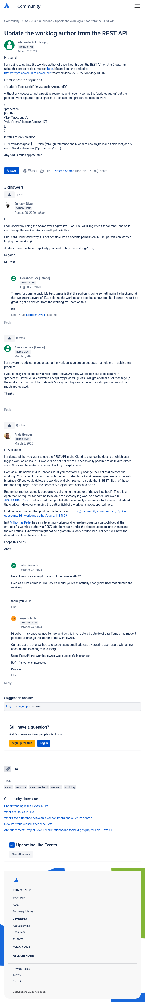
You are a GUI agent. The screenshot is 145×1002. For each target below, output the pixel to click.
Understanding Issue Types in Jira (26, 806)
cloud (8, 787)
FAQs (16, 905)
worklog (69, 787)
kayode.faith (28, 618)
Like (13, 315)
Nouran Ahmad (64, 171)
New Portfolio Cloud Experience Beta (28, 824)
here (50, 68)
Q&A (25, 21)
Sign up (23, 706)
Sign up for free (22, 743)
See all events (21, 854)
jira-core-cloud (38, 787)
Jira (33, 21)
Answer (12, 170)
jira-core (21, 787)
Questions (45, 21)
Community (29, 6)
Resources (19, 931)
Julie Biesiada (29, 565)
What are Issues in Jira (19, 812)
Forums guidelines (24, 911)
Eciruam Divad (24, 203)
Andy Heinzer (23, 434)
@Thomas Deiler (21, 522)
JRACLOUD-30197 (16, 500)
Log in (10, 706)
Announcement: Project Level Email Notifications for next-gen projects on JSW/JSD (58, 830)
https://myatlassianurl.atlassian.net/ (27, 73)
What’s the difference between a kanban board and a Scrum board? (48, 818)
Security (18, 981)
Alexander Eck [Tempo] (33, 42)
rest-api (56, 787)
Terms (17, 975)
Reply (8, 322)
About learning (21, 925)
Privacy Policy (21, 968)
